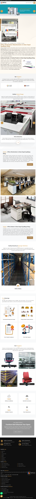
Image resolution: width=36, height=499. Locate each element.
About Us (3, 451)
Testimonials (3, 453)
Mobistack (3, 483)
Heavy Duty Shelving (5, 480)
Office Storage (20, 465)
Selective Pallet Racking (5, 479)
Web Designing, (16, 497)
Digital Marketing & (22, 497)
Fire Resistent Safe (4, 489)
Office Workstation (18, 136)
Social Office (3, 466)
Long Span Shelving (4, 482)
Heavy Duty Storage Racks (6, 485)
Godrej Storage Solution (9, 384)
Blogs (2, 456)
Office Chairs (9, 365)
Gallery (2, 455)
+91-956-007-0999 (15, 474)
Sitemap (3, 459)
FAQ (2, 452)
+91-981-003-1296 (30, 2)
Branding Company (29, 497)
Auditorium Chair (27, 384)
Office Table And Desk (5, 465)
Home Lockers (4, 488)
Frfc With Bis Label (4, 491)
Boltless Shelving (4, 478)
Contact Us (3, 457)
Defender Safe (4, 493)
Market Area (3, 460)
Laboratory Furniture (27, 365)
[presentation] (2, 123)
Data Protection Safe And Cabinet (7, 492)
